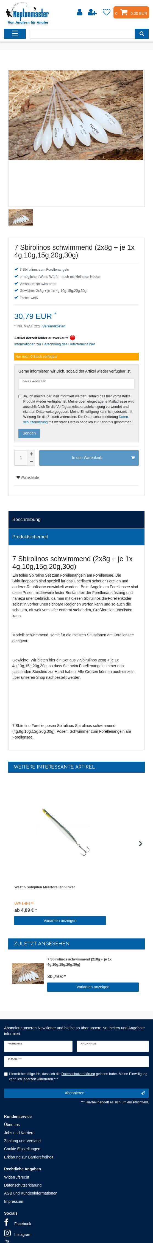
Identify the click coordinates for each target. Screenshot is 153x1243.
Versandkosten (53, 326)
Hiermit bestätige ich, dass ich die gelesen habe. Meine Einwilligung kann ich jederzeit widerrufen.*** (78, 1076)
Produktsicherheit (30, 536)
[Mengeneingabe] (20, 458)
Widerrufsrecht (16, 1177)
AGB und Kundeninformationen (30, 1193)
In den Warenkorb (103, 457)
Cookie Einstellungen (22, 1149)
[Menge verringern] (31, 462)
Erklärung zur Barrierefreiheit (28, 1157)
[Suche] (142, 34)
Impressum (13, 1201)
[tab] (76, 519)
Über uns (12, 1124)
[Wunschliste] (106, 12)
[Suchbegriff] (82, 34)
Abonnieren (105, 1093)
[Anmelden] (80, 12)
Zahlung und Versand (22, 1141)
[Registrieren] (93, 12)
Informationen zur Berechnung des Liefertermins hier (54, 344)
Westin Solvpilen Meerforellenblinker (44, 887)
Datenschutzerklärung (22, 1185)
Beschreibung (26, 519)
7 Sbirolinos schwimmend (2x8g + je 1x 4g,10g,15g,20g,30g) (79, 962)
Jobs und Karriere (19, 1133)
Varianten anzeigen (60, 920)
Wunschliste (27, 477)
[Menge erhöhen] (31, 454)
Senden (29, 433)
